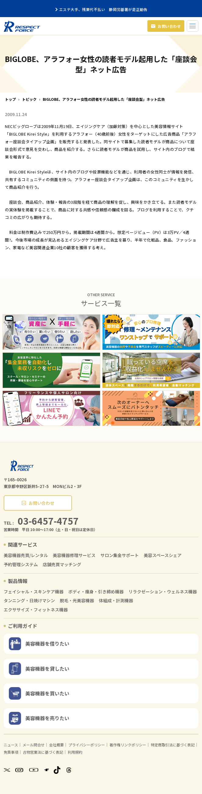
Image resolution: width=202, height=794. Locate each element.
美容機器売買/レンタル (26, 555)
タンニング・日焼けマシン (29, 600)
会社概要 (56, 744)
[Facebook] (46, 770)
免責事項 (11, 752)
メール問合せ (34, 744)
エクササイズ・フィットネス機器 (36, 610)
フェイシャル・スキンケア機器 (33, 592)
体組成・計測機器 (116, 600)
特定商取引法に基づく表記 (173, 744)
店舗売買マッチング (62, 564)
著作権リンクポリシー (128, 744)
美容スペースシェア (163, 555)
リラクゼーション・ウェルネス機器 (162, 592)
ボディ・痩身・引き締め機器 (96, 592)
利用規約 (75, 752)
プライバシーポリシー (86, 744)
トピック (29, 99)
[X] (7, 770)
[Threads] (68, 770)
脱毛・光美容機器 (77, 600)
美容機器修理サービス (74, 555)
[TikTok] (57, 770)
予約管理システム (21, 564)
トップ (10, 99)
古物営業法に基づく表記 (43, 752)
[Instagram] (19, 770)
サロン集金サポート (119, 555)
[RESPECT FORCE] (22, 465)
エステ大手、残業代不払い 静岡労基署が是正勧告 (101, 9)
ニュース (11, 744)
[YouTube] (33, 770)
